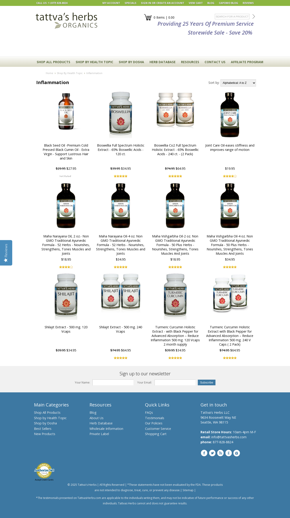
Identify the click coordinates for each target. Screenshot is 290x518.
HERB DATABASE (163, 62)
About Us (96, 418)
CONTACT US (215, 62)
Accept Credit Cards (44, 479)
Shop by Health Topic (50, 418)
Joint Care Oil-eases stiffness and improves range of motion (229, 147)
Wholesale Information (106, 428)
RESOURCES (190, 62)
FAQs (149, 412)
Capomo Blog (228, 3)
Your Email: (144, 382)
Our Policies (153, 423)
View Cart (196, 3)
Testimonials (154, 418)
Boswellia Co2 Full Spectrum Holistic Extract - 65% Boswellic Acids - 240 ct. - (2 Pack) (175, 149)
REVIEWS (248, 3)
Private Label (99, 434)
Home (49, 73)
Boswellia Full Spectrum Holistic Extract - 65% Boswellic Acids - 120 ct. (120, 149)
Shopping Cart (156, 434)
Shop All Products (53, 62)
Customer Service (158, 428)
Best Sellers (42, 428)
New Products (44, 434)
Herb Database (101, 423)
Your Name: (82, 382)
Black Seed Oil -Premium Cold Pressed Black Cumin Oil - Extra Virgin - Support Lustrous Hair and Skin (66, 151)
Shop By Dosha (131, 62)
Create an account (170, 3)
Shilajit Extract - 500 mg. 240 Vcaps (120, 329)
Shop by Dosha (45, 423)
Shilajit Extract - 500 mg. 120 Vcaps (66, 329)
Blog (93, 412)
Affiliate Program (247, 62)
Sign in (146, 3)
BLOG (210, 3)
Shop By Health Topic (94, 62)
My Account (111, 3)
